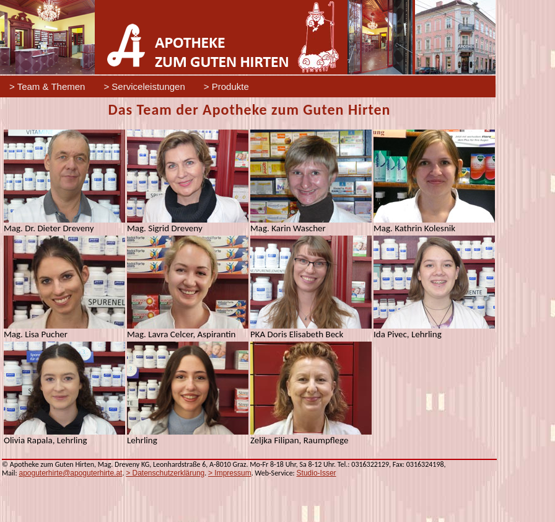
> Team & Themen (47, 86)
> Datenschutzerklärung (165, 473)
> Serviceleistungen (144, 86)
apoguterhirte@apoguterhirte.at (70, 473)
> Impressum (229, 473)
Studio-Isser (316, 473)
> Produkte (226, 86)
